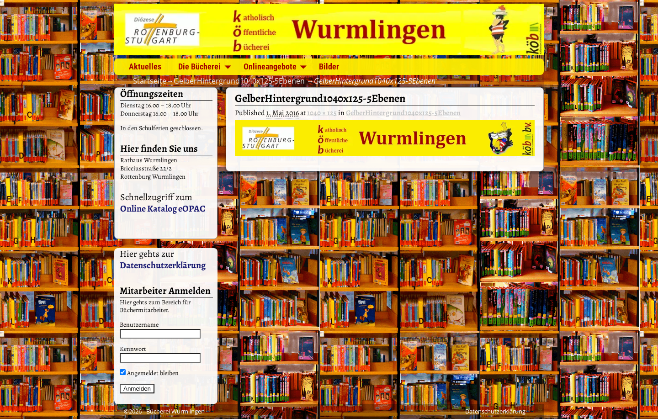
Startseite (149, 81)
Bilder (329, 66)
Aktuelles (145, 66)
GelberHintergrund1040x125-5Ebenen (239, 81)
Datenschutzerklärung (163, 265)
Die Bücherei (199, 66)
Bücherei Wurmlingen (175, 411)
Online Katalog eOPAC (162, 208)
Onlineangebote (270, 66)
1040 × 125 (322, 113)
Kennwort (133, 349)
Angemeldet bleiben (149, 373)
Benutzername (139, 324)
